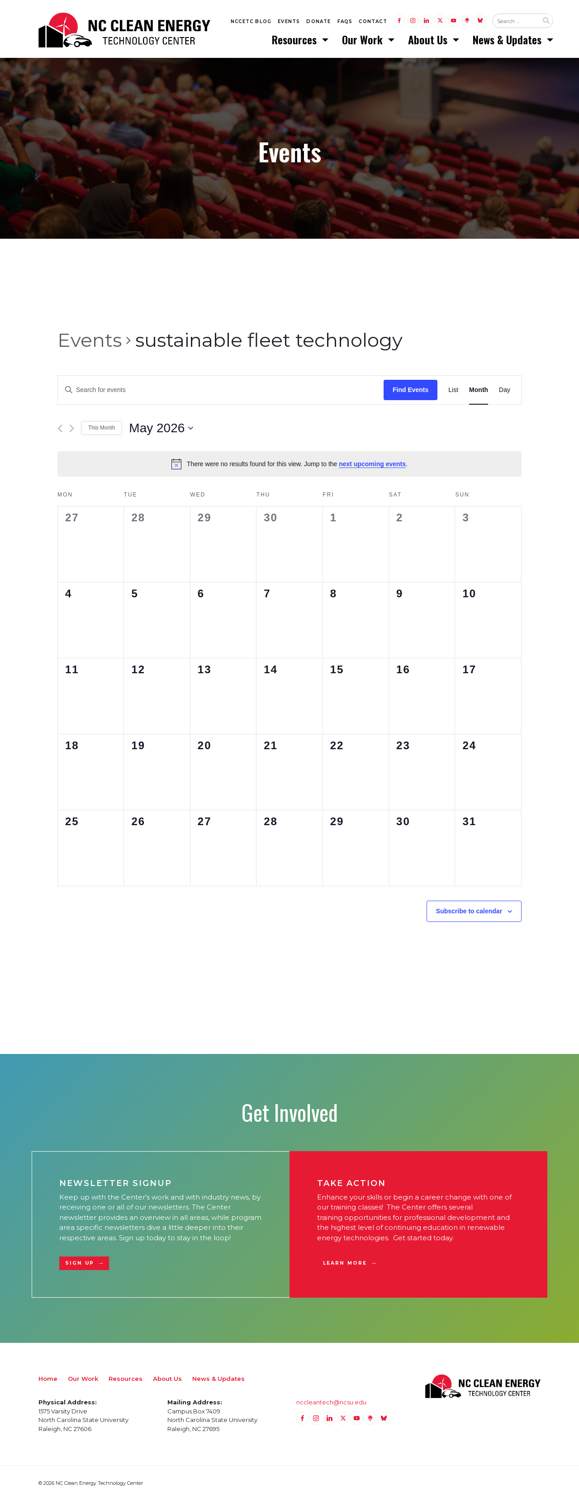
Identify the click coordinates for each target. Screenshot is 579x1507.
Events (289, 23)
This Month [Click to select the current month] (101, 435)
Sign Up (79, 1270)
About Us (429, 43)
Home (47, 1385)
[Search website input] (515, 23)
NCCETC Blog (251, 23)
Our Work (363, 43)
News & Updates (508, 43)
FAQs (345, 23)
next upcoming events (372, 470)
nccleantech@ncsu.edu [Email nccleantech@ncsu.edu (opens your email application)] (331, 1409)
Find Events (410, 396)
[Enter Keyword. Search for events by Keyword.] (221, 397)
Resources (295, 43)
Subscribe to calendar (469, 917)
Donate (318, 23)
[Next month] (71, 435)
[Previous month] (59, 435)
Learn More (345, 1270)
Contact (373, 23)
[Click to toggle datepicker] (161, 435)
